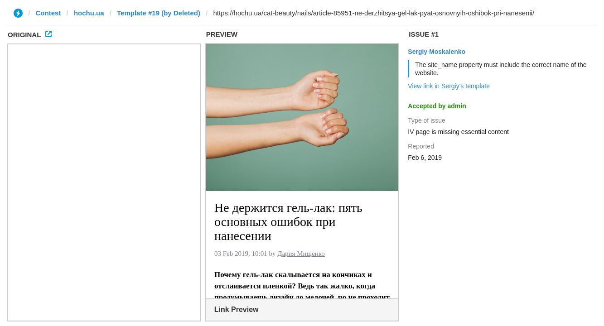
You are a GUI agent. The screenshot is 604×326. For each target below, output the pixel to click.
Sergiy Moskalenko (436, 51)
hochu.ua (89, 13)
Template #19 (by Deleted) (158, 13)
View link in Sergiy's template (449, 86)
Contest (48, 13)
